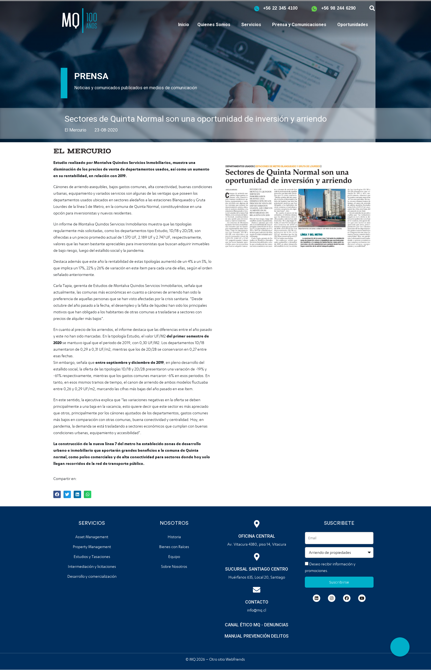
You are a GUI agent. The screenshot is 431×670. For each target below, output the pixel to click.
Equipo (174, 556)
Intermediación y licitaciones (92, 566)
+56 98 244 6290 (338, 8)
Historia (174, 536)
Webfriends (236, 659)
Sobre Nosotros (174, 566)
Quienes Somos (213, 24)
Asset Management (91, 536)
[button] (400, 647)
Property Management (92, 546)
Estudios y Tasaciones (92, 556)
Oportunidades (352, 24)
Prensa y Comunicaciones (299, 24)
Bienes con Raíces (174, 546)
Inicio (183, 24)
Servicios (251, 24)
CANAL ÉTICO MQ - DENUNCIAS (256, 624)
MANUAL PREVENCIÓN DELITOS (257, 636)
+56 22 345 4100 (280, 8)
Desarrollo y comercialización (92, 576)
